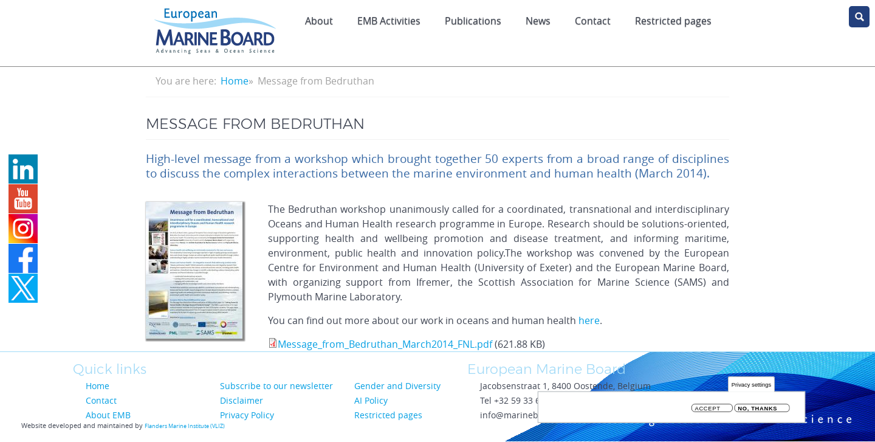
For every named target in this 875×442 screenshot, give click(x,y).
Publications (473, 20)
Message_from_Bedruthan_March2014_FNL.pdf (385, 344)
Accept (708, 408)
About (319, 20)
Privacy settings (751, 384)
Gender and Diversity (397, 386)
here (589, 320)
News (538, 20)
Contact (593, 20)
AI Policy (371, 400)
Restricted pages (673, 20)
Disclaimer (241, 400)
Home (235, 81)
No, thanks (757, 408)
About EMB (108, 415)
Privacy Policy (247, 415)
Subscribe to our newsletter (276, 386)
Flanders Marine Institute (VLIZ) (185, 426)
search (859, 16)
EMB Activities (388, 20)
